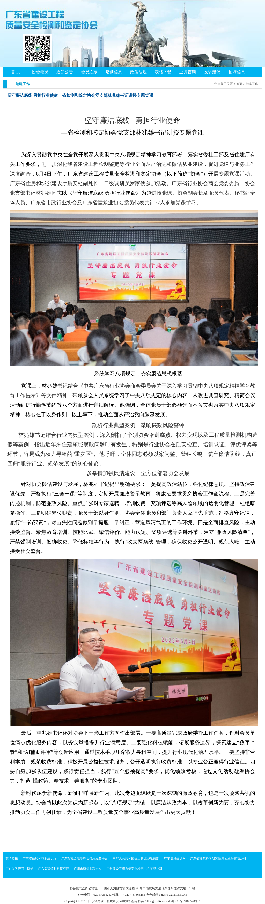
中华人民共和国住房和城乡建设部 (136, 858)
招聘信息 (237, 72)
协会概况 (40, 72)
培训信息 (114, 72)
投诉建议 (212, 72)
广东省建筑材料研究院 (53, 869)
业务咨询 (187, 72)
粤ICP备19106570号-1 (186, 901)
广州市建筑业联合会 (88, 869)
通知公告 (64, 72)
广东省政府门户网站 (19, 869)
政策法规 (138, 72)
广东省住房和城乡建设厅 (40, 858)
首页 (239, 84)
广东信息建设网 (175, 858)
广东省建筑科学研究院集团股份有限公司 (218, 858)
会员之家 (89, 72)
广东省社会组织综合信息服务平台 (84, 858)
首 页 (15, 72)
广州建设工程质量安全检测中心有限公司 (134, 869)
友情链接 (11, 858)
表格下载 (163, 72)
